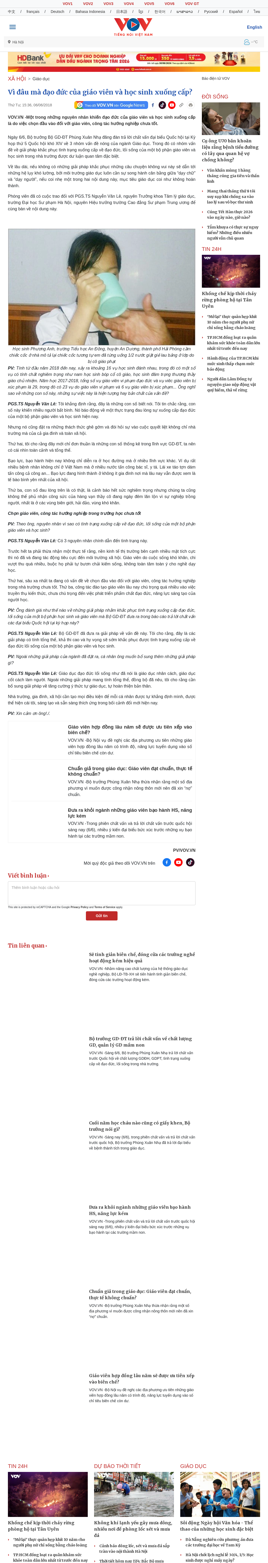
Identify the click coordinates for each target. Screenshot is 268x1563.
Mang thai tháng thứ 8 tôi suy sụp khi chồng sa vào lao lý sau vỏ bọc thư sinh (231, 197)
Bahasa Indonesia (90, 11)
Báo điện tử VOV (216, 78)
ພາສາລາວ (185, 11)
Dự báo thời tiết (117, 1466)
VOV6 (169, 4)
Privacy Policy (80, 907)
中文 (11, 11)
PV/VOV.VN (184, 850)
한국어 (159, 11)
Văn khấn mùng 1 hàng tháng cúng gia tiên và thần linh (233, 176)
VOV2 (88, 4)
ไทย (257, 11)
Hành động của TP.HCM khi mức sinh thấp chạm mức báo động (233, 364)
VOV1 (67, 4)
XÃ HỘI (17, 79)
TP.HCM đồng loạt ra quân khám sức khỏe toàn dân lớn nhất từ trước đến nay (233, 343)
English (254, 27)
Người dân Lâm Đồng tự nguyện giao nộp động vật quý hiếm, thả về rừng (231, 384)
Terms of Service (104, 907)
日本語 (121, 11)
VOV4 (129, 4)
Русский (211, 11)
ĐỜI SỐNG (215, 96)
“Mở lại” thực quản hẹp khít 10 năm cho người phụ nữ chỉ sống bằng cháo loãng (232, 322)
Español (235, 11)
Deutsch (57, 11)
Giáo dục (41, 79)
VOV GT (192, 4)
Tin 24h (211, 249)
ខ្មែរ (141, 11)
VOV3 (108, 4)
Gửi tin (102, 916)
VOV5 (149, 4)
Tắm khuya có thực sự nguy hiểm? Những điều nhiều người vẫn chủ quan (233, 233)
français (33, 11)
